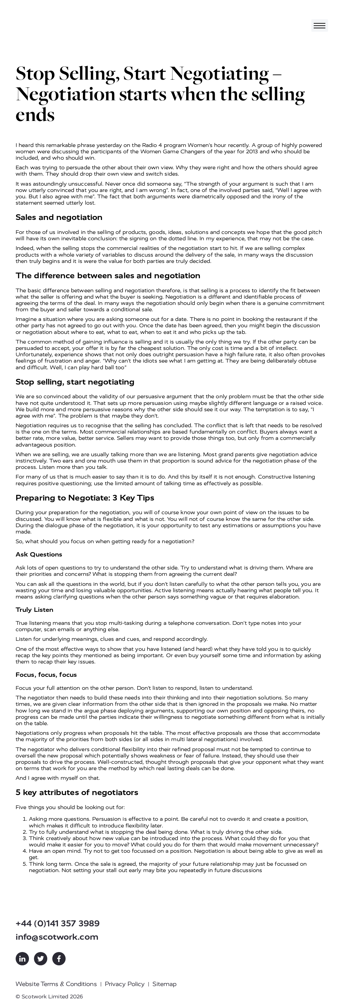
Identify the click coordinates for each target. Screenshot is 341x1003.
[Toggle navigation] (319, 25)
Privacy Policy (125, 984)
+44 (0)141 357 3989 (58, 923)
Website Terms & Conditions (56, 984)
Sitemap (164, 984)
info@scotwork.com (57, 937)
